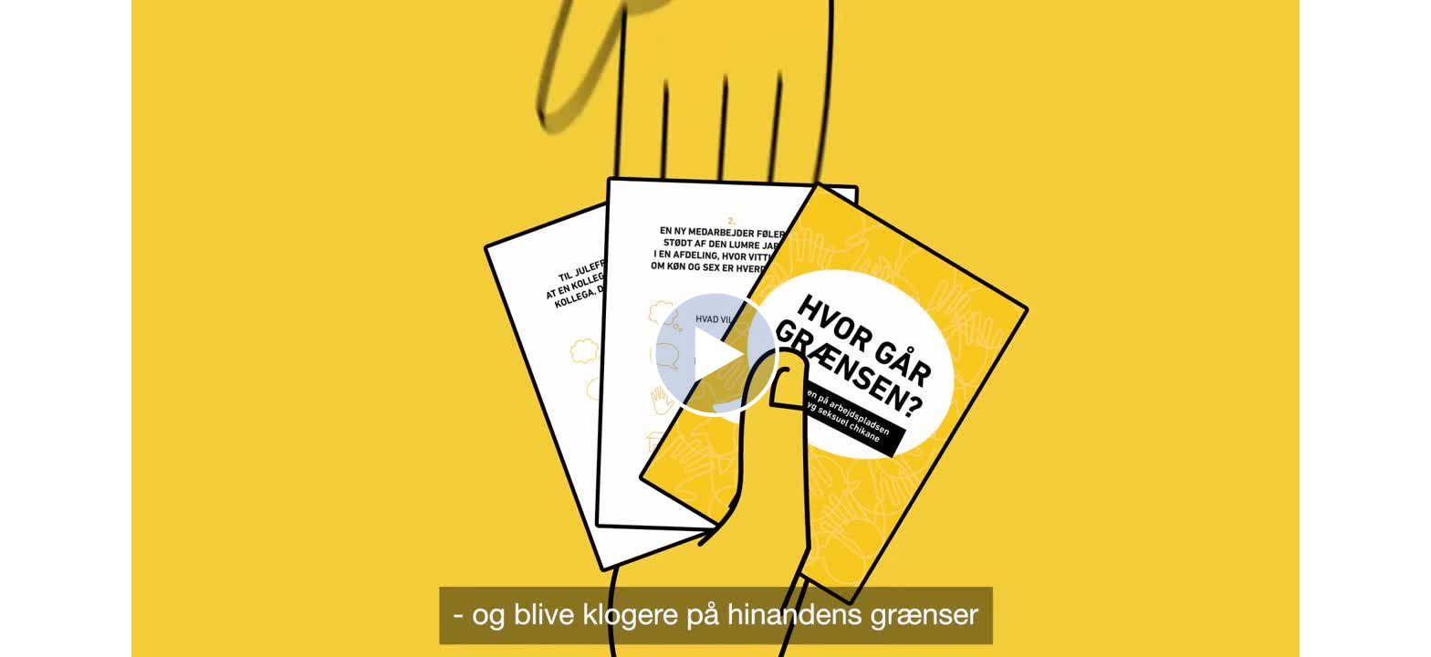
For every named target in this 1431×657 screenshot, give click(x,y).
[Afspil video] (715, 412)
